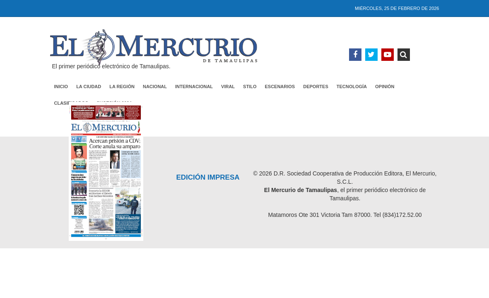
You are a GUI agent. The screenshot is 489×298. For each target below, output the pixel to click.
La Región (122, 86)
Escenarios (280, 86)
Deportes (315, 86)
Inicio (61, 86)
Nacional (155, 86)
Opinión (384, 86)
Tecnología (352, 86)
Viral (228, 86)
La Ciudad (88, 86)
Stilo (249, 86)
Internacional (194, 86)
